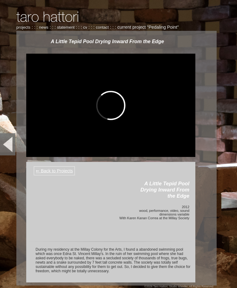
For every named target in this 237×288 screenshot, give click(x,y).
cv (85, 27)
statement (66, 27)
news (43, 27)
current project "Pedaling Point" (148, 27)
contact (102, 27)
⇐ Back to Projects (54, 170)
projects (23, 27)
